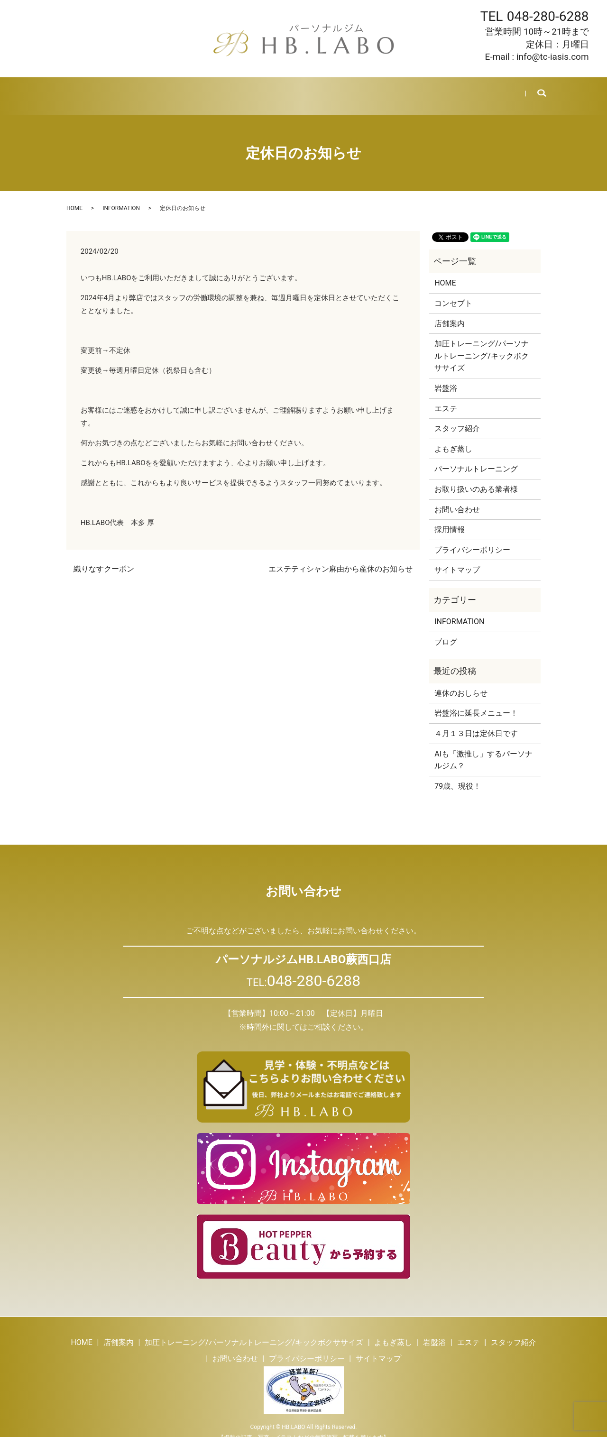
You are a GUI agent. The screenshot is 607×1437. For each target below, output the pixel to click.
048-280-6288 (548, 16)
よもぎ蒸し (222, 90)
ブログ (393, 90)
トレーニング (169, 90)
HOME (81, 90)
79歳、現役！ (457, 774)
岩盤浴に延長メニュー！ (476, 701)
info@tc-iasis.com (552, 56)
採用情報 (432, 90)
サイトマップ (457, 558)
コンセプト (453, 291)
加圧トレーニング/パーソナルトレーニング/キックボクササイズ (481, 344)
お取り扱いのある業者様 (476, 477)
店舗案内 (119, 90)
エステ (301, 90)
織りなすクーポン (104, 557)
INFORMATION (121, 196)
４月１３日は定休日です (476, 722)
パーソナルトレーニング (476, 457)
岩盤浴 (265, 90)
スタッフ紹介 (347, 90)
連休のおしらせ (460, 681)
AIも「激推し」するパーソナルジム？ (483, 748)
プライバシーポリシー (472, 538)
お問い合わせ (482, 90)
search (535, 90)
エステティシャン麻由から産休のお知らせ (340, 557)
